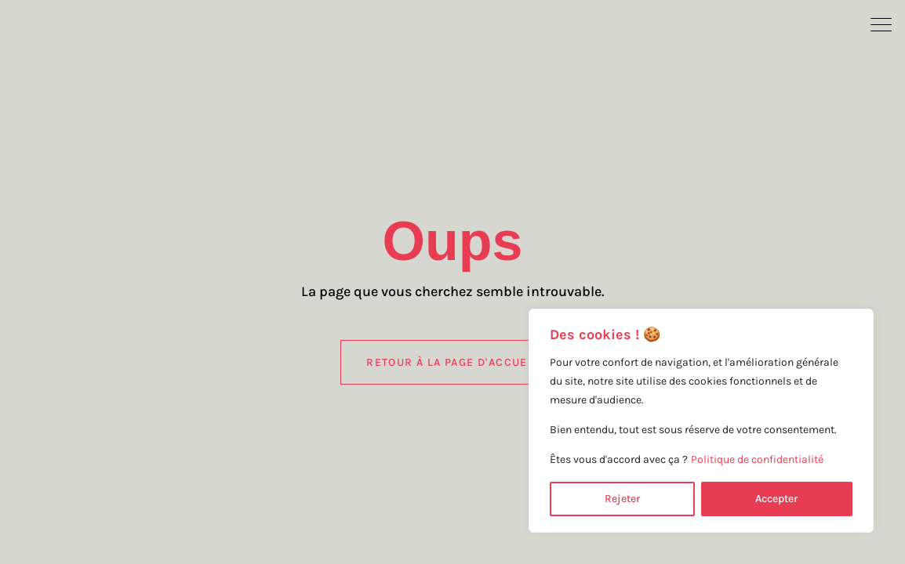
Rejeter (622, 498)
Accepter (776, 498)
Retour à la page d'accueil (452, 362)
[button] (881, 23)
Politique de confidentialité (757, 459)
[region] (701, 421)
